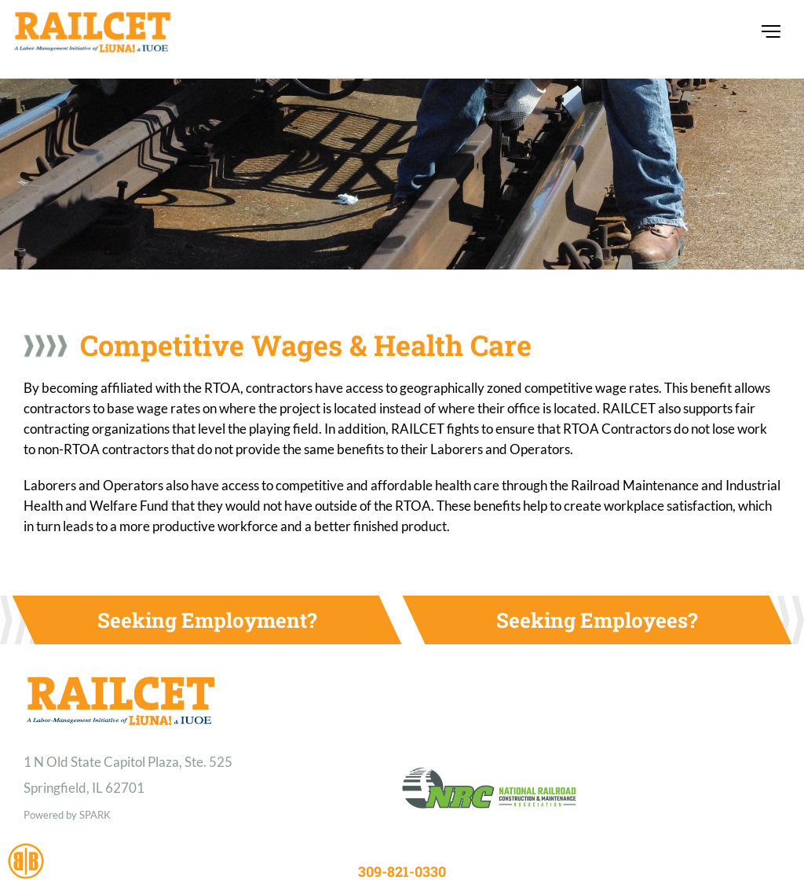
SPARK (95, 814)
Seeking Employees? (597, 620)
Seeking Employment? (207, 620)
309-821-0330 (402, 871)
